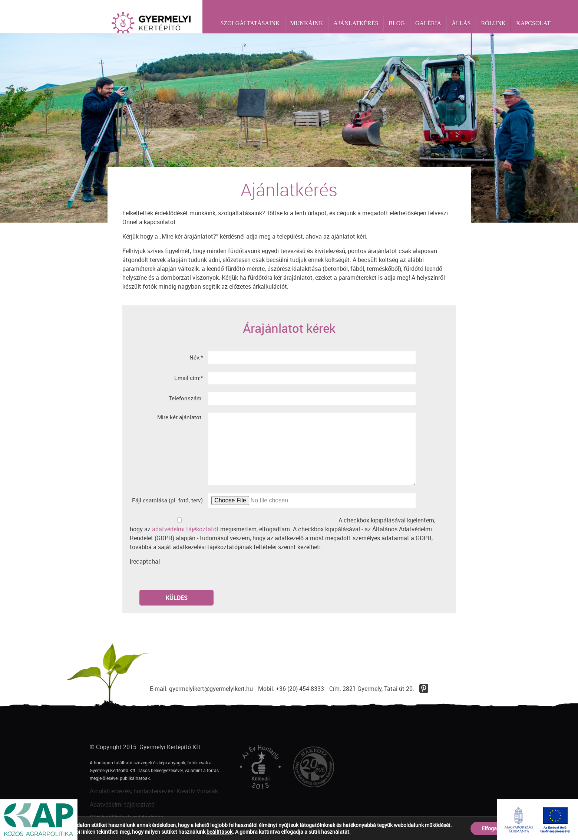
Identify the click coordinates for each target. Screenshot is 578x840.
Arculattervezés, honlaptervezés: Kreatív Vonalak (154, 791)
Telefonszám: (186, 398)
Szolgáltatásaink (250, 23)
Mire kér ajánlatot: (180, 417)
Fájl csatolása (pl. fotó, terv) (167, 500)
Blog (397, 23)
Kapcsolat (533, 23)
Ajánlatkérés (355, 23)
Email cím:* (188, 377)
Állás (461, 23)
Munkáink (306, 23)
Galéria (428, 23)
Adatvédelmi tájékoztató (122, 804)
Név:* (196, 357)
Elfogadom (494, 828)
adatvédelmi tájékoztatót (185, 529)
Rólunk (493, 23)
